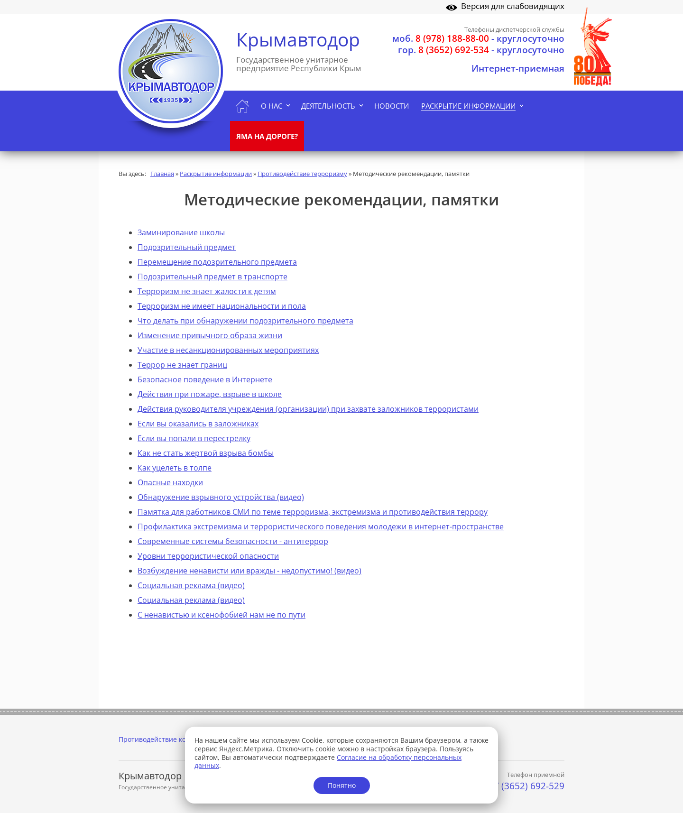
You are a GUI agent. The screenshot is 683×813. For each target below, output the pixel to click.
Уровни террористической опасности (208, 556)
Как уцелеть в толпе (175, 467)
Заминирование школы (181, 232)
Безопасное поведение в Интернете (205, 379)
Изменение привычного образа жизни (210, 335)
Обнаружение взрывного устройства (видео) (221, 497)
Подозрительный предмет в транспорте (212, 276)
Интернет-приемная (517, 68)
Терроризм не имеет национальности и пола (222, 306)
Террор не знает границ (182, 365)
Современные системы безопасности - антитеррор (233, 541)
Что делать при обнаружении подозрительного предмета (245, 320)
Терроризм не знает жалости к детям (207, 291)
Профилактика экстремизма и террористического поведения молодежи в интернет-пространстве (321, 526)
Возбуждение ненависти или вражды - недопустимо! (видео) (249, 570)
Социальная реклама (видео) (191, 585)
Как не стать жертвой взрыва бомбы (206, 453)
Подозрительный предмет (187, 247)
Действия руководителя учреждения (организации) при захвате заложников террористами (308, 409)
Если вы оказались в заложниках (198, 423)
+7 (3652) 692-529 (526, 786)
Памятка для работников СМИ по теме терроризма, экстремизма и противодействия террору (313, 512)
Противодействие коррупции (167, 739)
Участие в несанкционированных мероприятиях (228, 350)
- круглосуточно (478, 38)
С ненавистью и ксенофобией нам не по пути (221, 615)
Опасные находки (170, 482)
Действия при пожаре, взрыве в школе (210, 394)
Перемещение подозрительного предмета (217, 262)
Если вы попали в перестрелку (194, 438)
